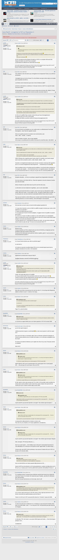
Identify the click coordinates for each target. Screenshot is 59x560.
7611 (8, 73)
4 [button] (49, 40)
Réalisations (35, 8)
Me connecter (22, 5)
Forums (7, 23)
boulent (4, 296)
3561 (8, 391)
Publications (26, 8)
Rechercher (5, 25)
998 (7, 327)
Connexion (11, 25)
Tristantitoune (5, 238)
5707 (8, 146)
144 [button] (53, 40)
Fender (4, 369)
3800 (8, 352)
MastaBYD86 (5, 313)
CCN (4, 71)
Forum (19, 8)
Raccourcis (3, 24)
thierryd (4, 350)
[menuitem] (47, 24)
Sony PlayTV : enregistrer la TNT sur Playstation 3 (18, 32)
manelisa (4, 253)
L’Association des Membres (9, 8)
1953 (8, 408)
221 (7, 240)
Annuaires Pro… (44, 8)
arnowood (5, 202)
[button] (41, 40)
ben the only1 (5, 325)
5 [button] (49, 526)
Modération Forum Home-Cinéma (14, 33)
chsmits (4, 226)
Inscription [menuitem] (56, 24)
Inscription (17, 25)
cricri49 (18, 43)
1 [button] (44, 40)
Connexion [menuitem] (54, 24)
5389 (8, 48)
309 (7, 204)
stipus (4, 144)
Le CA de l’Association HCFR (25, 33)
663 (7, 289)
